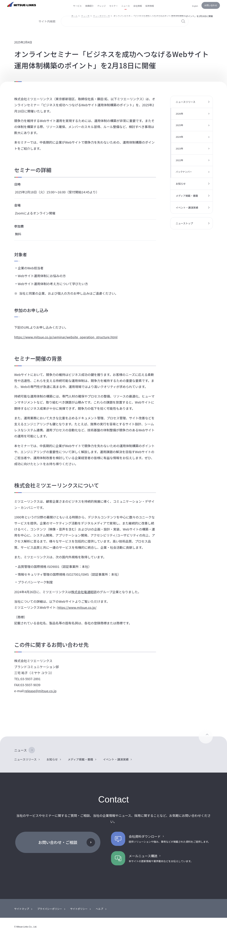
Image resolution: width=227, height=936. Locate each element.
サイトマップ (21, 909)
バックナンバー (184, 171)
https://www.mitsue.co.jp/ (76, 607)
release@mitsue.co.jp (40, 690)
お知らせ (181, 183)
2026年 (179, 113)
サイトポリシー (79, 909)
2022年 (179, 160)
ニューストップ (184, 223)
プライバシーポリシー (49, 909)
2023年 (179, 148)
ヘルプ (99, 909)
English (195, 6)
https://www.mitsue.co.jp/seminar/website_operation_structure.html (65, 337)
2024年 (179, 136)
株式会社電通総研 (84, 591)
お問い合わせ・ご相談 (57, 842)
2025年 (179, 125)
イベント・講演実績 (187, 207)
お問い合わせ (210, 5)
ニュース (20, 750)
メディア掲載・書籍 (187, 195)
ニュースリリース (185, 102)
